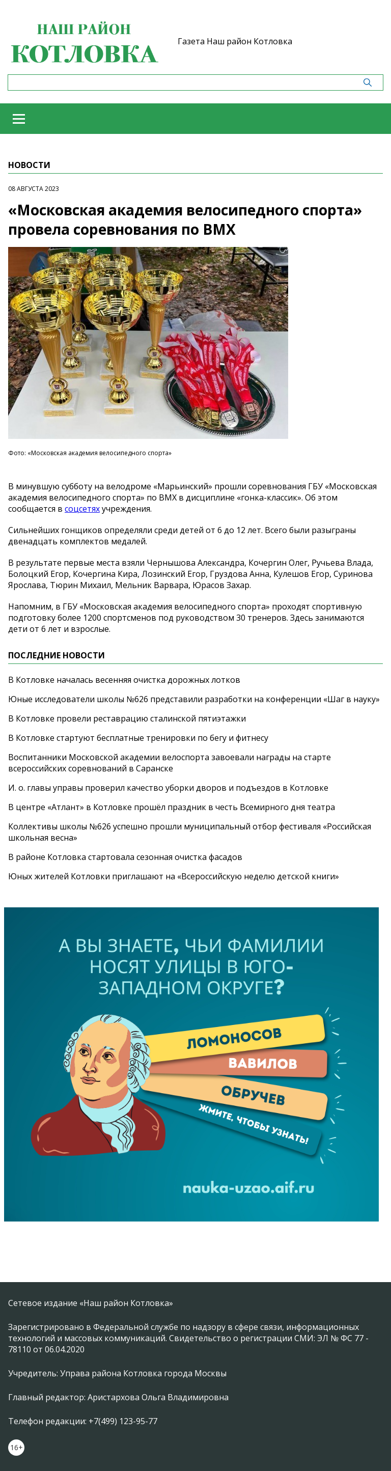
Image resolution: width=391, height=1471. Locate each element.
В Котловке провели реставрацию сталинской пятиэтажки (127, 718)
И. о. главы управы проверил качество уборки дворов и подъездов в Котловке (168, 787)
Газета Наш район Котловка (235, 41)
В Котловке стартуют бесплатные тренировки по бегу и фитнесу (138, 737)
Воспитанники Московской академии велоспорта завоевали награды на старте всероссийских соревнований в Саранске (169, 763)
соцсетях (82, 508)
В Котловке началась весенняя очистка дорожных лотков (124, 679)
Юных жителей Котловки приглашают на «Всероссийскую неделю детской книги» (173, 876)
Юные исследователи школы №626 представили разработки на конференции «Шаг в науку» (194, 699)
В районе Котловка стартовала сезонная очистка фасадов (125, 857)
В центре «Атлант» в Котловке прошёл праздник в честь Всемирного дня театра (171, 807)
